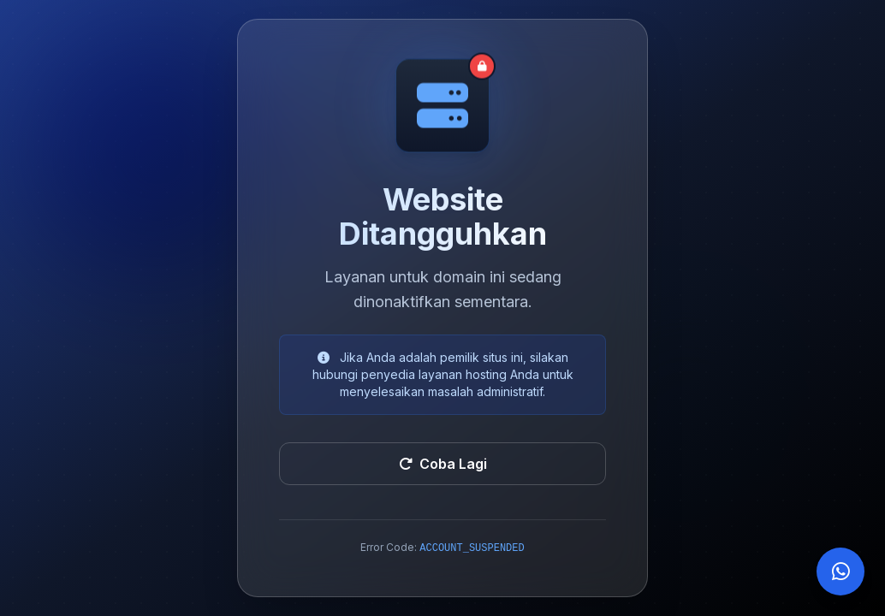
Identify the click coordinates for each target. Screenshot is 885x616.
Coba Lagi (443, 463)
